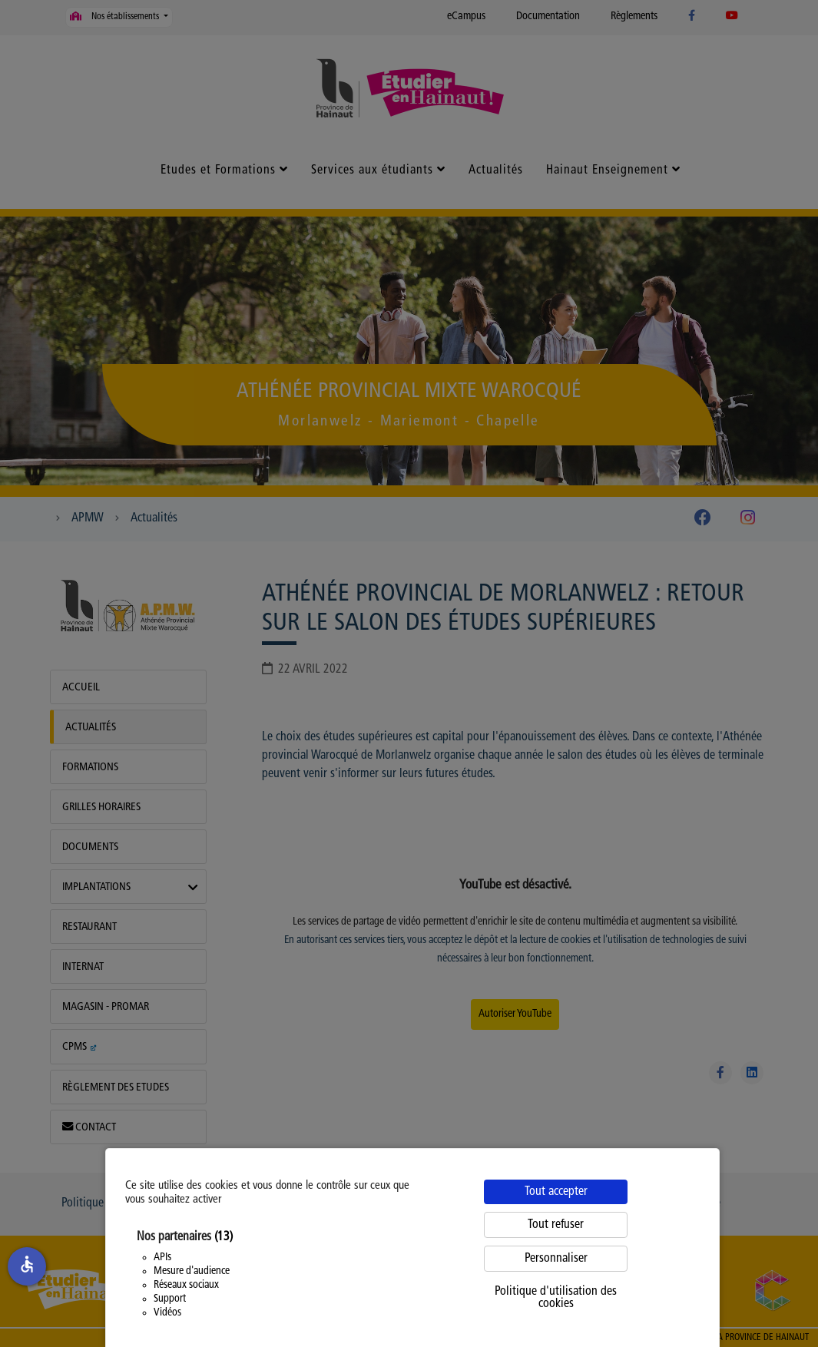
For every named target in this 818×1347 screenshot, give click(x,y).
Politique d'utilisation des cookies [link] (556, 1298)
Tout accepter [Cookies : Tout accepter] (556, 1192)
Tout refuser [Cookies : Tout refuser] (556, 1225)
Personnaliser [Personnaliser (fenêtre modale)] (556, 1259)
